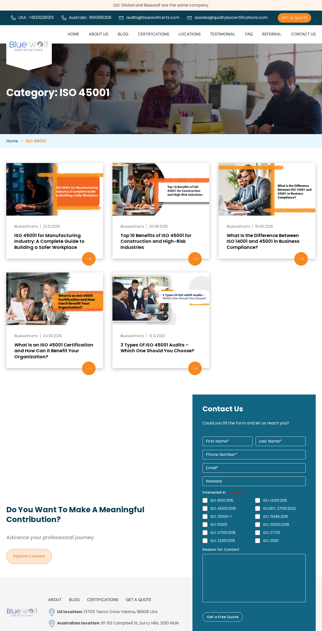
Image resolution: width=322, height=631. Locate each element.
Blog (123, 34)
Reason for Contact (221, 549)
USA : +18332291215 (36, 17)
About (54, 599)
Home (73, 34)
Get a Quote (138, 599)
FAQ (249, 34)
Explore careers (29, 556)
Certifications (153, 34)
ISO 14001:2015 (275, 500)
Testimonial (222, 34)
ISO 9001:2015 (222, 500)
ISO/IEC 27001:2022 (279, 508)
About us (98, 34)
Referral (271, 34)
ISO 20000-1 (221, 516)
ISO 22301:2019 (223, 540)
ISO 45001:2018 (223, 508)
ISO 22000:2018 (276, 524)
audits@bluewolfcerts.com (152, 17)
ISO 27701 (271, 532)
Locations (189, 34)
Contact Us (303, 34)
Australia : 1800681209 (90, 17)
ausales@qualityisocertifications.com (231, 17)
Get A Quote (294, 17)
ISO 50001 (219, 524)
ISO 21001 (270, 540)
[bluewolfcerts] (22, 612)
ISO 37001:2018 (223, 532)
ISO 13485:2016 (275, 516)
